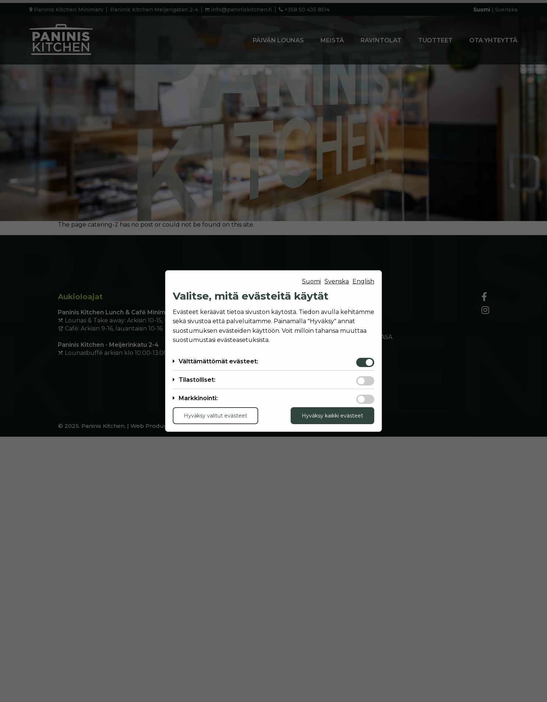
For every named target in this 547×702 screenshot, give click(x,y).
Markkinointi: (198, 398)
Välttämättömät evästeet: (218, 361)
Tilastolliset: (197, 379)
